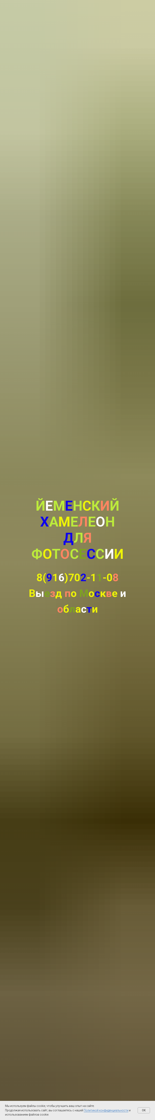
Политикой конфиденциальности (106, 1110)
